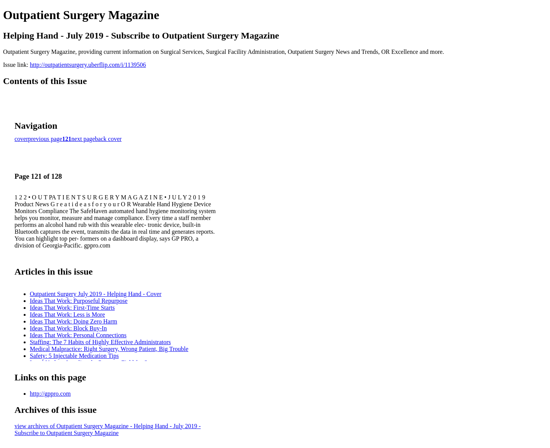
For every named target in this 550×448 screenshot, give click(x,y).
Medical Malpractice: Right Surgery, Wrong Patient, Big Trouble (109, 349)
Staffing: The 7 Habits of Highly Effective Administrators (100, 342)
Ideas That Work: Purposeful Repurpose (79, 301)
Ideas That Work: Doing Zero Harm (73, 321)
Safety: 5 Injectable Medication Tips (74, 356)
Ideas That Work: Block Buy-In (68, 328)
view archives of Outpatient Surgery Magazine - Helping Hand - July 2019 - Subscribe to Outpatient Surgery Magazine (108, 429)
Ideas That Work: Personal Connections (78, 335)
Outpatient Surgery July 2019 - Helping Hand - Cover (96, 294)
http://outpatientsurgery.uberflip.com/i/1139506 (88, 64)
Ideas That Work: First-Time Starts (72, 307)
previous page (45, 139)
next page (83, 139)
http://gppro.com (50, 393)
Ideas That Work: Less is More (67, 314)
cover (21, 139)
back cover (108, 139)
